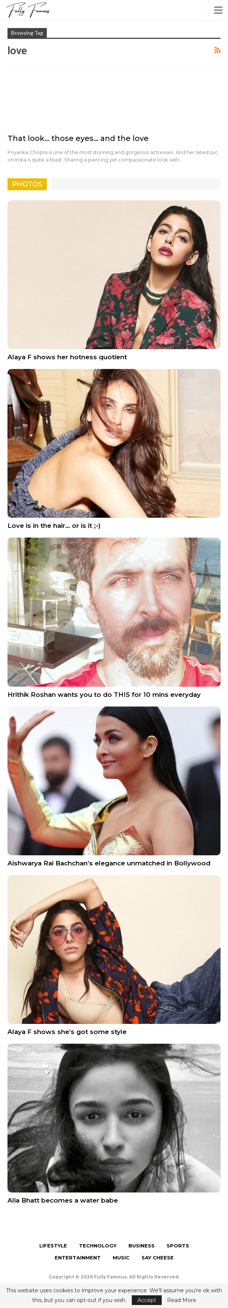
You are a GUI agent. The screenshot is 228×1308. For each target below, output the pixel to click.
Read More (181, 1300)
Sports (178, 1246)
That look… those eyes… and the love (78, 138)
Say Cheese (158, 1258)
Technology (97, 1246)
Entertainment (78, 1258)
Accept (146, 1300)
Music (121, 1258)
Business (141, 1246)
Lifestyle (53, 1246)
